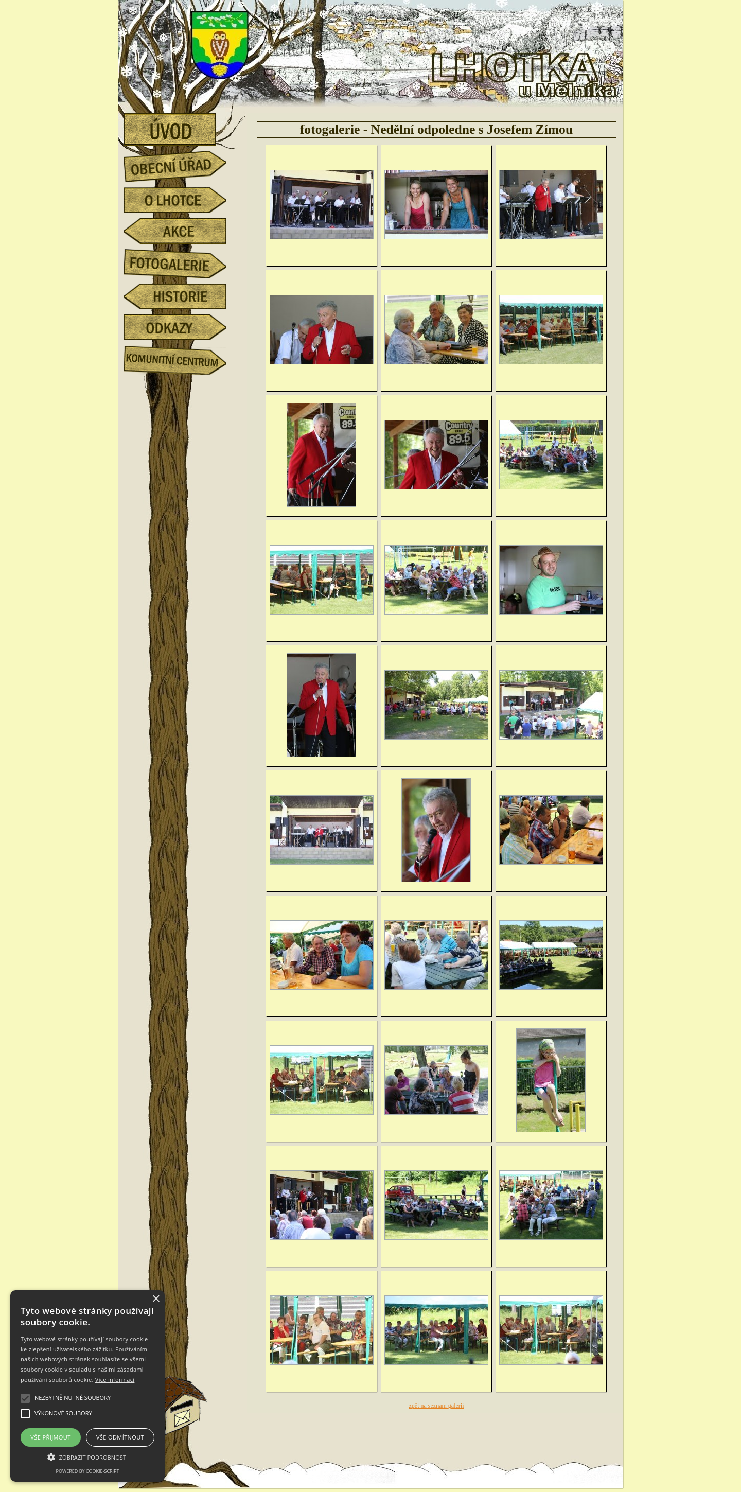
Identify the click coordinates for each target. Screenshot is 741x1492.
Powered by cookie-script (87, 1471)
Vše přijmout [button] (50, 1437)
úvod (182, 126)
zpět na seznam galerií (436, 1405)
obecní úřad (182, 164)
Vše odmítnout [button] (120, 1437)
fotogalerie (182, 262)
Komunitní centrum (182, 358)
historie (182, 296)
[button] (87, 1456)
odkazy (182, 327)
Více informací (115, 1379)
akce (182, 231)
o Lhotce (182, 200)
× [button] (156, 1299)
